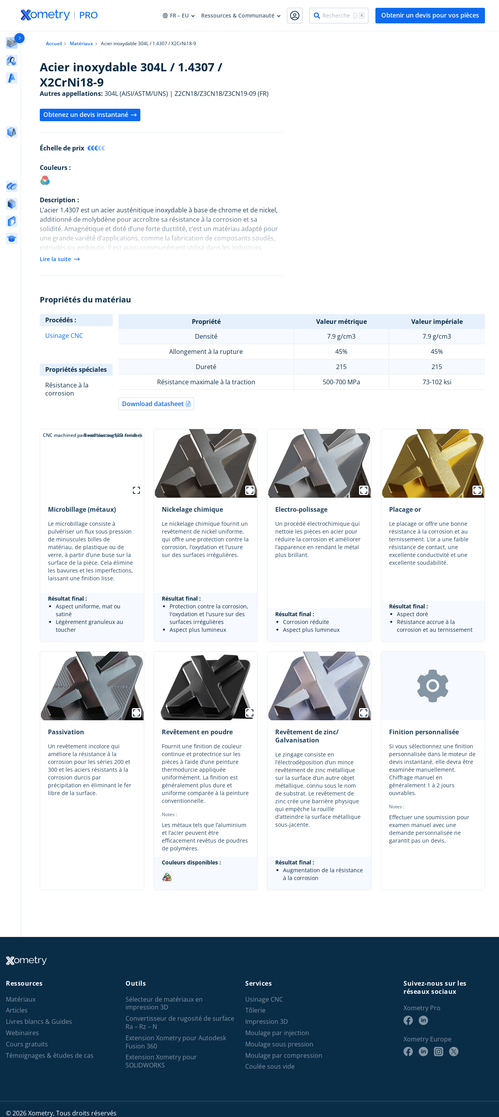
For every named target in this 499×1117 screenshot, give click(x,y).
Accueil (54, 43)
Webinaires (22, 1033)
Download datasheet (156, 403)
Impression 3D (266, 1022)
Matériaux (81, 43)
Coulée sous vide (270, 1066)
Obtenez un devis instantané (90, 114)
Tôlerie (255, 1010)
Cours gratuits (27, 1044)
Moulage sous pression (279, 1044)
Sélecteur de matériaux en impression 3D (164, 1003)
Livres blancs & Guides (39, 1022)
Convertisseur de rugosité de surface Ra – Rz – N (180, 1022)
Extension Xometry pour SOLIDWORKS (161, 1061)
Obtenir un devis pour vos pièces (430, 15)
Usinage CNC (64, 335)
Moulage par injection (277, 1033)
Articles (17, 1010)
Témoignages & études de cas (50, 1056)
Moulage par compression (283, 1056)
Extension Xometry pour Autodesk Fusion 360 (176, 1042)
